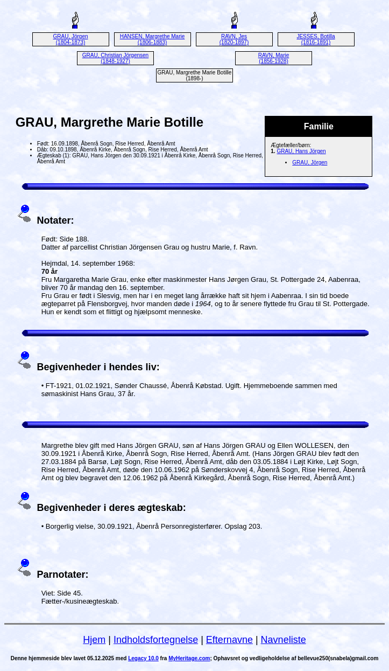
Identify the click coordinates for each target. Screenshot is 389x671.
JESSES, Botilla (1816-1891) (315, 39)
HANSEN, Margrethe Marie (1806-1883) (152, 39)
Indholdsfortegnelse (156, 639)
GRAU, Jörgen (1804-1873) (70, 39)
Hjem (94, 639)
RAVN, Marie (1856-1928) (273, 58)
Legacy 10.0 (143, 658)
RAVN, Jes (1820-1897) (234, 39)
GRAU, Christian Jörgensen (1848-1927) (115, 58)
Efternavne (229, 639)
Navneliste (283, 639)
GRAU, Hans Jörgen (301, 151)
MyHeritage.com (189, 658)
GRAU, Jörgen (309, 162)
